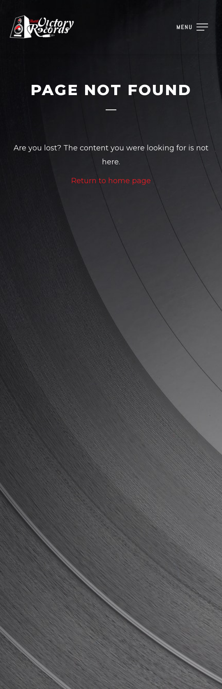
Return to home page (111, 180)
